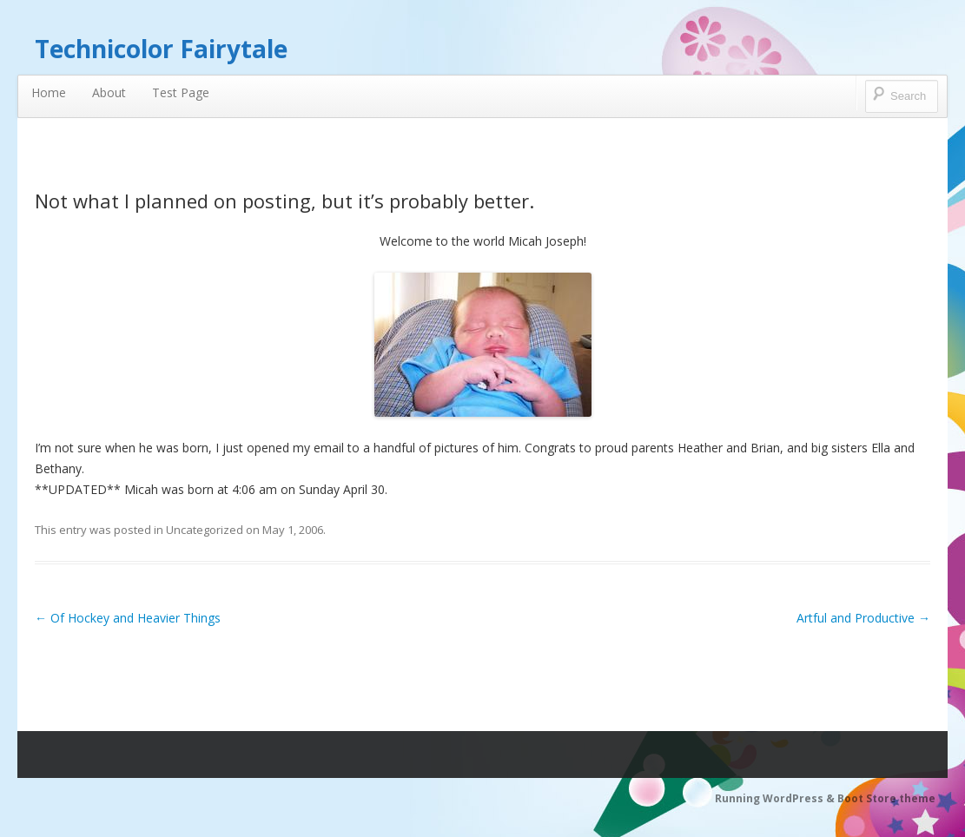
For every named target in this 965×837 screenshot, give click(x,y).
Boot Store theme (886, 798)
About (109, 92)
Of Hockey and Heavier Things (128, 618)
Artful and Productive (863, 618)
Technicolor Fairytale (161, 48)
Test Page (180, 92)
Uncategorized (204, 529)
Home (48, 92)
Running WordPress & (776, 798)
